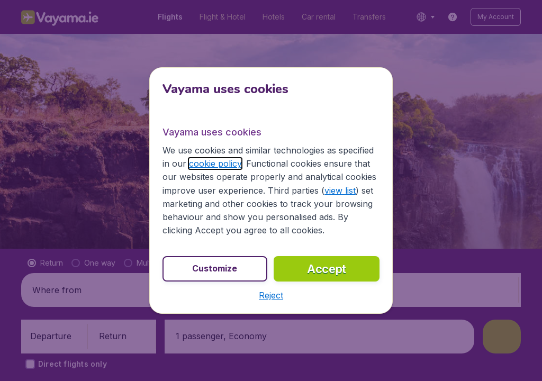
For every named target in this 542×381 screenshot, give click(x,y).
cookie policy (215, 163)
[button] (271, 295)
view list (340, 190)
